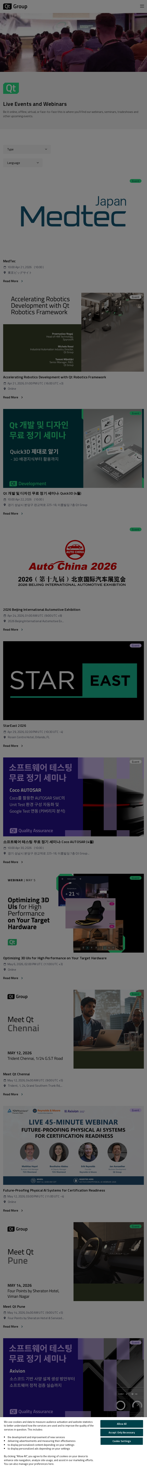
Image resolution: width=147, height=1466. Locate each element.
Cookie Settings (122, 1441)
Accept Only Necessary (122, 1432)
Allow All (122, 1424)
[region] (73, 1441)
